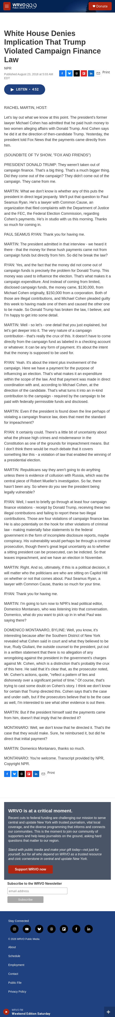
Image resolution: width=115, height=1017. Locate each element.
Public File (15, 982)
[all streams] (109, 1012)
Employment (16, 965)
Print (106, 72)
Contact (13, 973)
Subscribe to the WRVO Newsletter (34, 883)
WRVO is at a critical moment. (40, 810)
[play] (6, 1012)
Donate (102, 6)
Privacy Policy (17, 991)
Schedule (14, 956)
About (12, 947)
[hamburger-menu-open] (7, 6)
